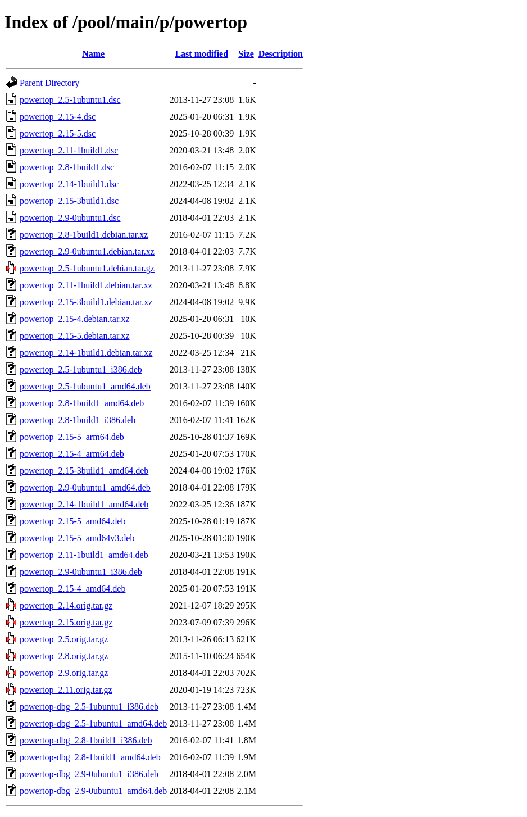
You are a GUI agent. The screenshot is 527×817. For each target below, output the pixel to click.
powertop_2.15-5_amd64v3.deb (77, 538)
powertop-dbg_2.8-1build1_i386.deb (86, 740)
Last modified (201, 53)
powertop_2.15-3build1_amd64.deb (84, 470)
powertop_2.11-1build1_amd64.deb (84, 555)
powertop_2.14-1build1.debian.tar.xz (86, 352)
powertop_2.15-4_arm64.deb (72, 454)
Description (280, 53)
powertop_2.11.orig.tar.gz (66, 690)
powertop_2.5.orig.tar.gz (64, 639)
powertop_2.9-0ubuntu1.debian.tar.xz (87, 251)
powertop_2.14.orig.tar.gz (66, 605)
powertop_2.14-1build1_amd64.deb (84, 504)
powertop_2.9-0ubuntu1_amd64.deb (85, 487)
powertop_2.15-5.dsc (58, 133)
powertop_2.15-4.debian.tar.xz (75, 319)
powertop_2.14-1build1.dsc (69, 184)
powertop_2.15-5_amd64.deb (72, 521)
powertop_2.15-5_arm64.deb (72, 437)
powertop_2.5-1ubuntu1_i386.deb (81, 369)
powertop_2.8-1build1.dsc (67, 167)
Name (93, 53)
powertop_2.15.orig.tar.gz (66, 622)
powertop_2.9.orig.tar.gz (64, 673)
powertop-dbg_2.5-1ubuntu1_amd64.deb (93, 723)
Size (246, 53)
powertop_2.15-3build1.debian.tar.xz (86, 302)
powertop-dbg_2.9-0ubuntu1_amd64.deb (93, 791)
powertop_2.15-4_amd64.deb (72, 588)
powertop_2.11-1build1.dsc (69, 150)
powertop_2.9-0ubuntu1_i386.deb (81, 572)
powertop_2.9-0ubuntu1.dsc (70, 218)
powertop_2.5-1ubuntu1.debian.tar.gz (87, 268)
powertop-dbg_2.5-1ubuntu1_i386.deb (89, 706)
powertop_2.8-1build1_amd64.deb (82, 403)
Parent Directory (49, 83)
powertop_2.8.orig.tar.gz (64, 656)
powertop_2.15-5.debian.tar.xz (75, 336)
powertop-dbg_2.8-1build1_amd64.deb (90, 757)
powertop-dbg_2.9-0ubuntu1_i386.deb (89, 774)
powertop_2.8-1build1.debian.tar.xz (84, 234)
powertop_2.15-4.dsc (58, 116)
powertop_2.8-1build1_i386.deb (77, 420)
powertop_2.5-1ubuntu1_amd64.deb (85, 386)
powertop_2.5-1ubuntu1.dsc (70, 100)
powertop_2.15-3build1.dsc (69, 201)
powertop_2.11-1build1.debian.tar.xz (86, 285)
